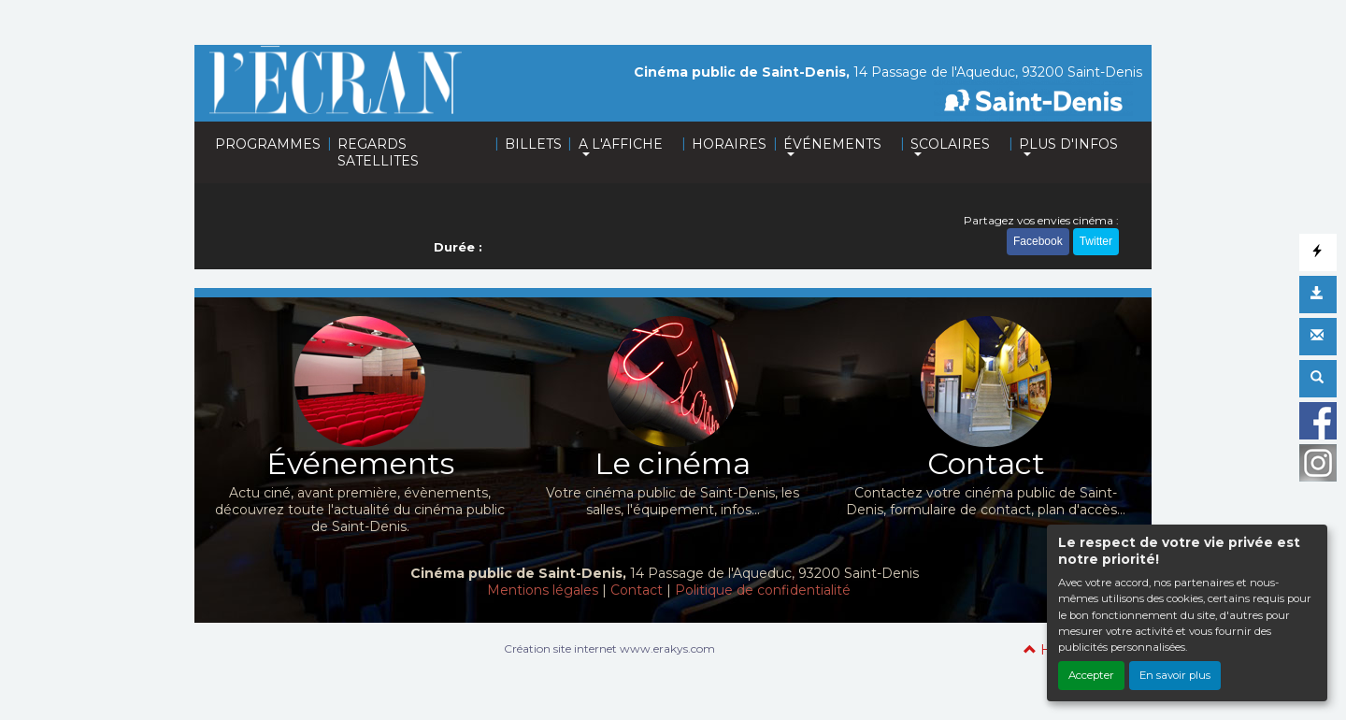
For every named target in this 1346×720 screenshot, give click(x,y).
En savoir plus (1174, 675)
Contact (636, 590)
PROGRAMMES (268, 144)
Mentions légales (542, 590)
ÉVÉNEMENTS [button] (832, 144)
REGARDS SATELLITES (378, 152)
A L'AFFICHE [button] (621, 144)
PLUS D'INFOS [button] (1068, 144)
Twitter (1096, 241)
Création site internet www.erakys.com (609, 648)
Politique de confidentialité (763, 590)
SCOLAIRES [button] (950, 144)
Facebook (1038, 241)
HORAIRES (729, 144)
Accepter (1091, 675)
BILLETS (533, 144)
